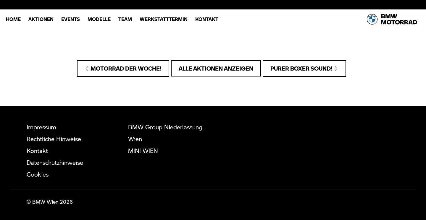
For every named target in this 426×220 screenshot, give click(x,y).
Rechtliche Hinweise (54, 139)
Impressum (41, 127)
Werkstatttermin (164, 19)
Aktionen (41, 19)
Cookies (38, 174)
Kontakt (206, 19)
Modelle (99, 19)
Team (125, 19)
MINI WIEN (143, 150)
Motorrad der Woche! (123, 68)
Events (70, 19)
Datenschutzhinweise (55, 162)
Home (13, 19)
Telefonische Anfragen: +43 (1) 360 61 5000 (213, 38)
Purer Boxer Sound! (304, 68)
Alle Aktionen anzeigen (216, 68)
